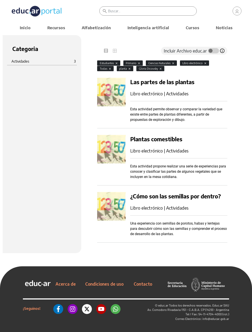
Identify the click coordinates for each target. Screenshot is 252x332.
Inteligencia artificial (148, 27)
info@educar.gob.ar (215, 319)
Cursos (192, 27)
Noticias (224, 27)
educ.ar (163, 305)
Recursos (56, 27)
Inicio (25, 27)
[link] (237, 11)
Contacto (143, 284)
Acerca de (66, 284)
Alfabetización (96, 27)
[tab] (106, 51)
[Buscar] (152, 11)
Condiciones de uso (104, 284)
